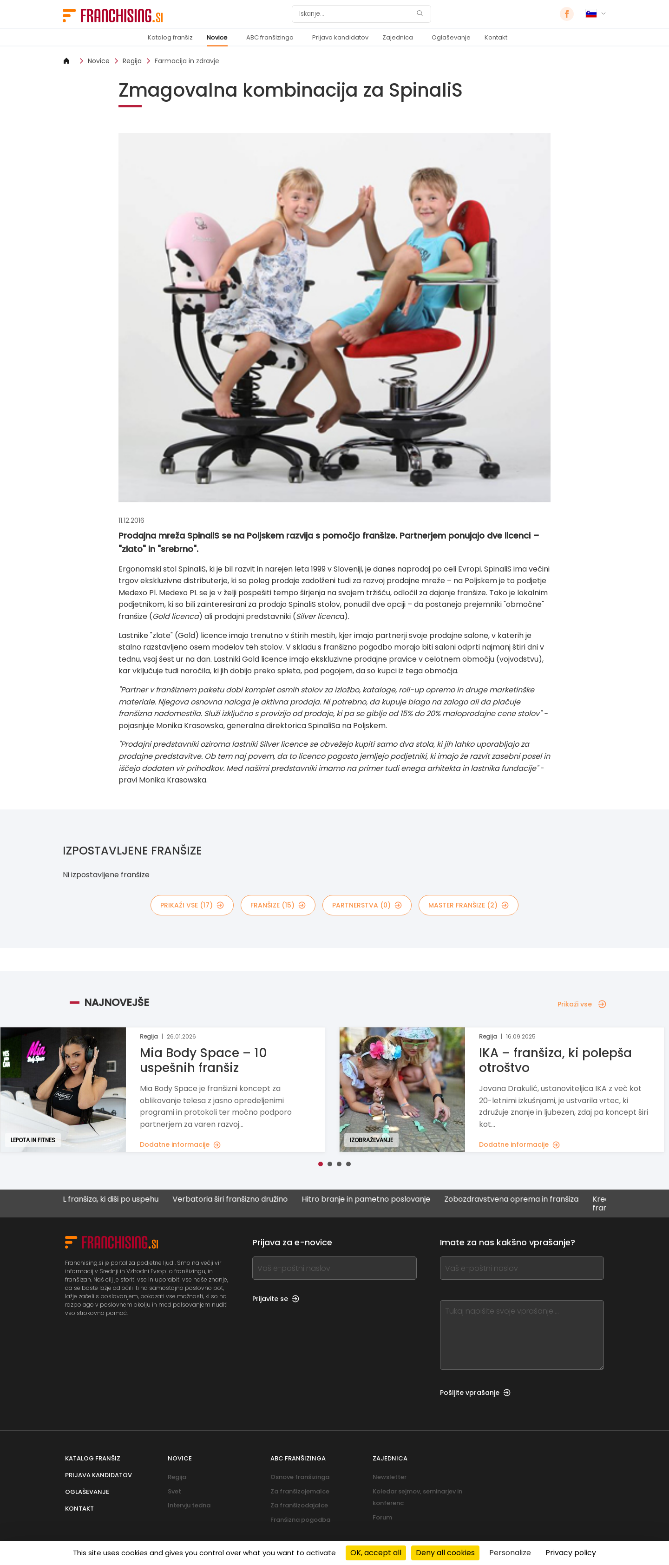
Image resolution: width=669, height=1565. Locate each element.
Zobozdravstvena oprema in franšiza (543, 1199)
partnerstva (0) (367, 905)
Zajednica (397, 37)
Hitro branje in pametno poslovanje (398, 1199)
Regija (132, 61)
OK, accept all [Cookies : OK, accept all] (375, 1552)
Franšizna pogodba (300, 1519)
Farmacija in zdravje (187, 61)
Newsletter (390, 1477)
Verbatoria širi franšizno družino (262, 1199)
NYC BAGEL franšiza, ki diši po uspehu (124, 1199)
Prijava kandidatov (340, 37)
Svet (174, 1491)
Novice (217, 37)
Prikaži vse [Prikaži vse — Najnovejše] (582, 1004)
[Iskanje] (355, 14)
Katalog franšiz (170, 37)
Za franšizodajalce (299, 1505)
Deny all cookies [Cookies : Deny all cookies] (445, 1552)
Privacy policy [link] (570, 1552)
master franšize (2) (468, 905)
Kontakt (496, 37)
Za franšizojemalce (299, 1491)
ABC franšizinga (270, 37)
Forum (382, 1517)
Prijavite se (275, 1298)
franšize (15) (278, 905)
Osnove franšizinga (299, 1477)
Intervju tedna (189, 1505)
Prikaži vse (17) (192, 905)
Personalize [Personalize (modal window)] (510, 1552)
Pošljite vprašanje (475, 1392)
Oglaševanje (451, 37)
